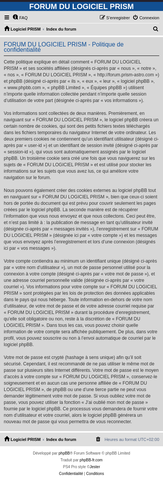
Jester (95, 467)
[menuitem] (20, 17)
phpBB (64, 453)
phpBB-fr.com (91, 460)
